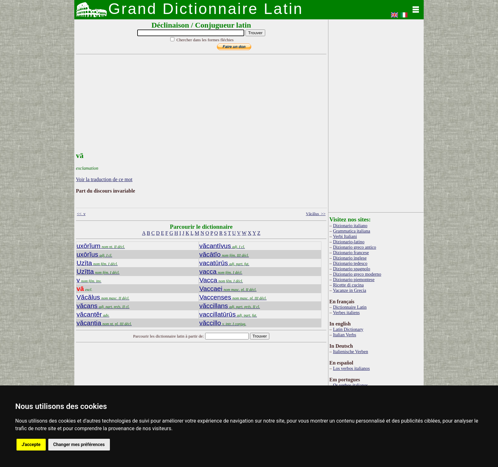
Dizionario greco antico (354, 247)
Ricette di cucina (348, 284)
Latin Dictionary (348, 329)
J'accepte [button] (31, 444)
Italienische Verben (350, 351)
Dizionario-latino (348, 241)
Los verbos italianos (351, 368)
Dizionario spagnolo (351, 268)
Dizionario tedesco (350, 263)
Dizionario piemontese (353, 279)
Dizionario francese (351, 252)
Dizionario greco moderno (357, 274)
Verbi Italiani (345, 236)
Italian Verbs (344, 334)
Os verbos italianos (350, 385)
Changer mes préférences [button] (79, 444)
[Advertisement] (200, 106)
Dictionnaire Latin (350, 307)
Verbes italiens (346, 312)
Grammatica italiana (351, 231)
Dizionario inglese (350, 257)
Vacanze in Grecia (349, 290)
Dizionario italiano (350, 225)
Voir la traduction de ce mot (104, 179)
